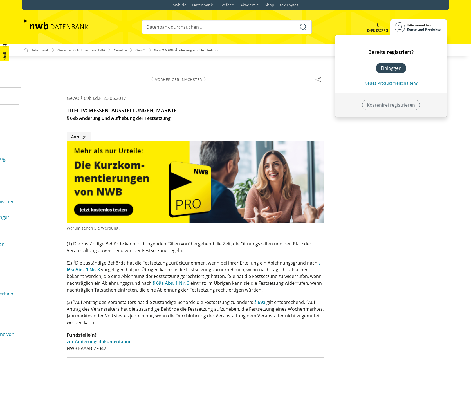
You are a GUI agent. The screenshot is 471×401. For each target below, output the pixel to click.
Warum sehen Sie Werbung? (217, 228)
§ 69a (383, 302)
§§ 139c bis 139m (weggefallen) (65, 391)
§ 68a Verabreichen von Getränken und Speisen (78, 71)
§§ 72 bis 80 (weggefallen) (54, 194)
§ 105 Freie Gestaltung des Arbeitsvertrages (79, 272)
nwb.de (179, 5)
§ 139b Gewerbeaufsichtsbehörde (69, 382)
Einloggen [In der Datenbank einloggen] (391, 68)
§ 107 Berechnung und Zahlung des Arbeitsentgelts (70, 293)
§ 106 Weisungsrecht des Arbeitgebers (74, 281)
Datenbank (202, 5)
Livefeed (226, 5)
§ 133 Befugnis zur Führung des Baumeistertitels (84, 353)
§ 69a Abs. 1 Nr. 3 (294, 283)
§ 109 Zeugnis (47, 315)
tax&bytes (289, 5)
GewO (151, 50)
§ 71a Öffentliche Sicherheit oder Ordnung (73, 150)
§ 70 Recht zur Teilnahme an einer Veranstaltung (79, 107)
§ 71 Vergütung (44, 141)
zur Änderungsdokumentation (222, 342)
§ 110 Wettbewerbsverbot (60, 324)
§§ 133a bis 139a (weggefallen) (65, 362)
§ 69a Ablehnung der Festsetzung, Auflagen (73, 89)
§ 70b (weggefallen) (48, 132)
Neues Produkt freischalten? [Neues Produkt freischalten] (391, 83)
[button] (377, 27)
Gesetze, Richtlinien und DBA (86, 50)
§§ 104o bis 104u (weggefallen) (60, 242)
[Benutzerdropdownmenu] (418, 27)
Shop (269, 5)
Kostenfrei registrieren (391, 105)
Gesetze (130, 50)
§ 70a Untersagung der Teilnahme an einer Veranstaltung (73, 119)
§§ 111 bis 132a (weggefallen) (63, 333)
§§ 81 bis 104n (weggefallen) (57, 221)
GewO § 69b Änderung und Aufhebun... (203, 50)
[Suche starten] (303, 27)
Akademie (249, 5)
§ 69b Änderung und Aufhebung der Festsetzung (79, 98)
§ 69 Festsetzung (45, 80)
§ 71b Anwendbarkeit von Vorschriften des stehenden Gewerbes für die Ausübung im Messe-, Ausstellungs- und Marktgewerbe (81, 166)
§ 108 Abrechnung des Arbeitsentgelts (73, 306)
